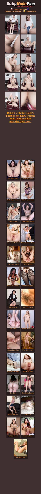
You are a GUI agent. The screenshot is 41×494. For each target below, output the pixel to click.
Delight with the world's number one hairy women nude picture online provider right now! (20, 117)
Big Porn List (30, 11)
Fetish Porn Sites (18, 9)
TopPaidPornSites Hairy (16, 10)
